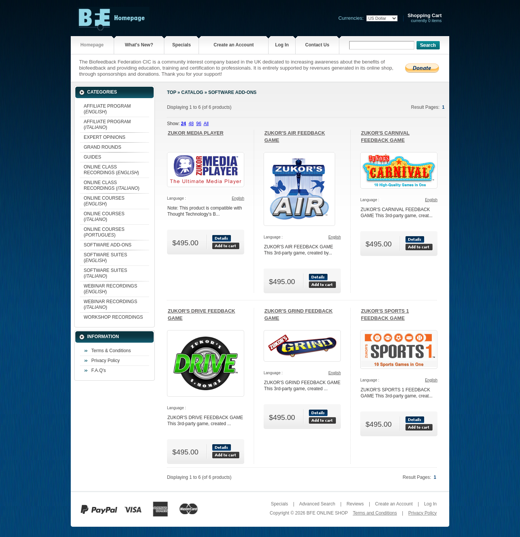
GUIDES (92, 157)
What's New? (139, 45)
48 (191, 123)
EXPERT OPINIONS (105, 137)
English (238, 198)
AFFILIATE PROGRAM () (107, 108)
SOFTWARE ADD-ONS (108, 245)
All (206, 123)
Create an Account (233, 45)
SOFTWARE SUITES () (105, 257)
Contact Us (317, 45)
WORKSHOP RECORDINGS (113, 317)
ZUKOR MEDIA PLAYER (195, 133)
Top (171, 92)
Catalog (192, 92)
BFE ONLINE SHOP (327, 513)
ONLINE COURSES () (104, 201)
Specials (181, 45)
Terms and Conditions (375, 513)
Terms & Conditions (111, 350)
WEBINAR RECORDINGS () (110, 288)
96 (198, 123)
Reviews (355, 504)
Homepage (91, 45)
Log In (282, 45)
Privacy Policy (105, 360)
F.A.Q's (98, 370)
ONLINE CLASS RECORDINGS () (111, 169)
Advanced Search (317, 504)
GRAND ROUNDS (102, 147)
